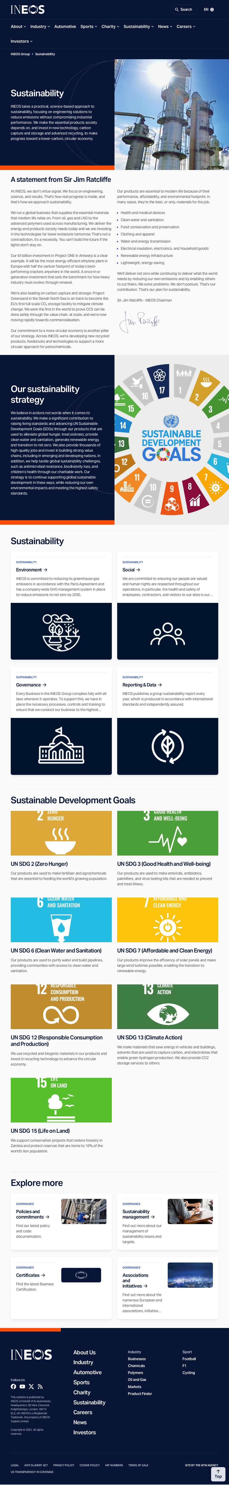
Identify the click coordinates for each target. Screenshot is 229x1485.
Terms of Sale (138, 1466)
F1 (184, 1366)
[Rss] (40, 1387)
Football (189, 1359)
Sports (87, 27)
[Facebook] (13, 1387)
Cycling (188, 1373)
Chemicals (136, 1366)
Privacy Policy (63, 1466)
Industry (38, 27)
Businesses (137, 1359)
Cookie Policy (90, 1466)
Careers (184, 27)
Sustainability (137, 27)
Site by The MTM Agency (201, 1466)
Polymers (135, 1373)
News (163, 27)
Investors (20, 41)
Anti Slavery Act (36, 1466)
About (16, 27)
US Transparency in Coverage (32, 1472)
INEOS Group (20, 54)
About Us (84, 1353)
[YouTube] (22, 1387)
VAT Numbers (114, 1466)
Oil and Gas (137, 1380)
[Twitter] (31, 1387)
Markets (134, 1387)
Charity (109, 27)
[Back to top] (218, 1474)
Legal (15, 1466)
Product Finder (140, 1394)
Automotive (65, 27)
